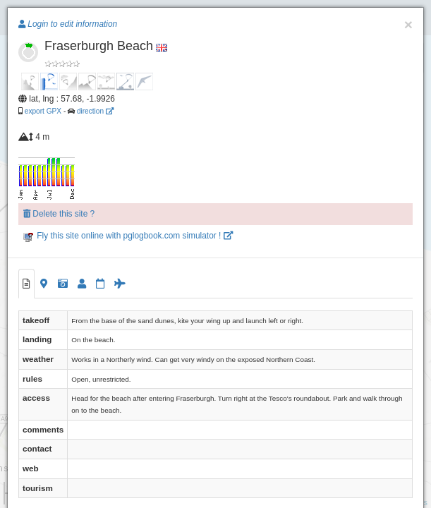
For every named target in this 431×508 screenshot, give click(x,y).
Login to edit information (67, 24)
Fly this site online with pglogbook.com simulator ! (128, 236)
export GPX (43, 111)
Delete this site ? (59, 214)
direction (95, 111)
